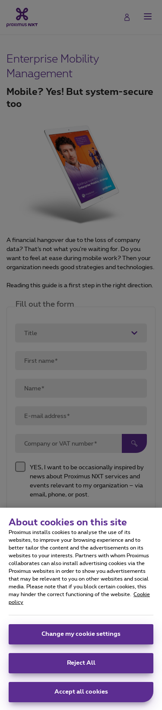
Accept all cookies (81, 697)
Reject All (81, 668)
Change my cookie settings (81, 639)
